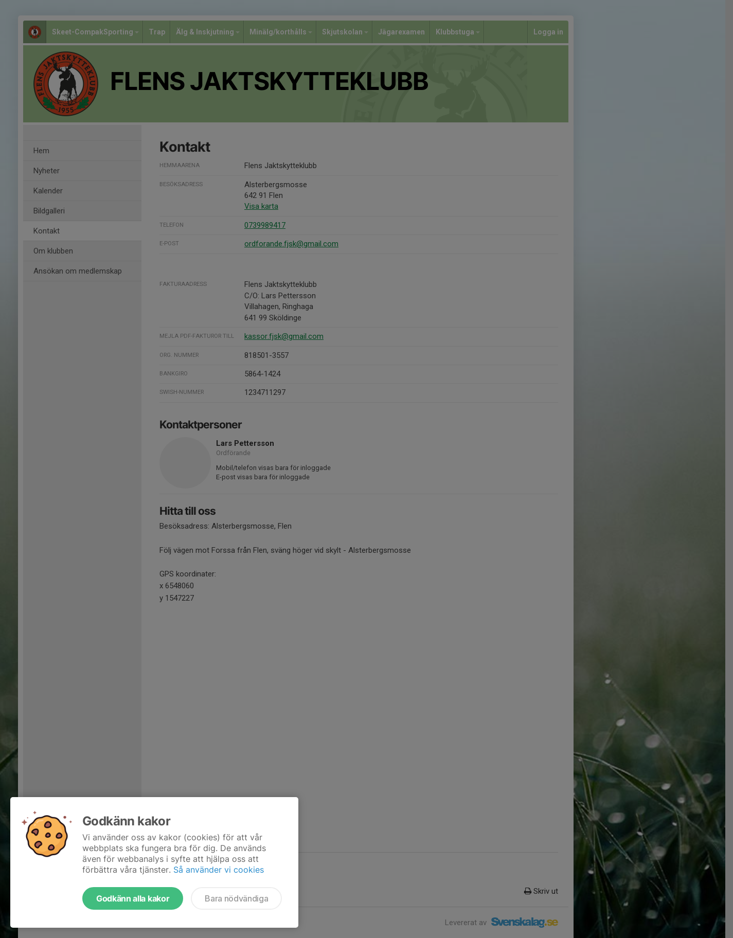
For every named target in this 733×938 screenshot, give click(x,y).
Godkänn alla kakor (132, 898)
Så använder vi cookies (218, 869)
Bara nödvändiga (236, 898)
